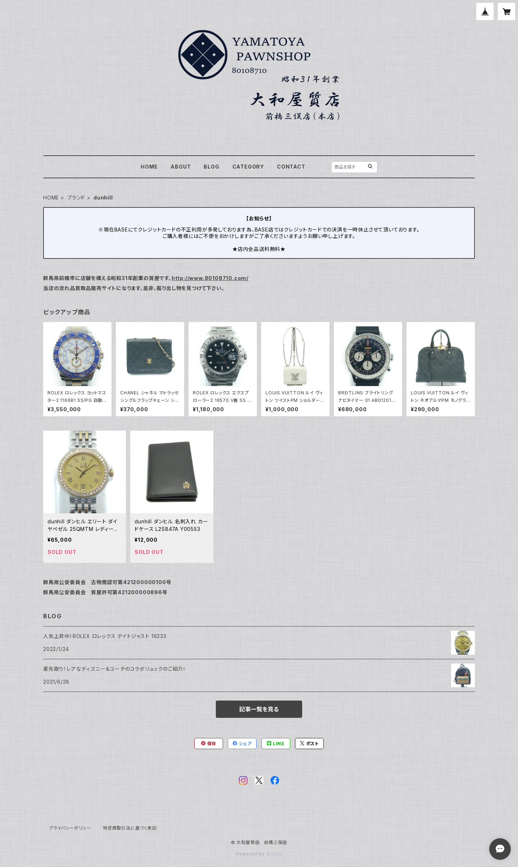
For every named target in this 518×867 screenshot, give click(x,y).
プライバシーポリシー (70, 828)
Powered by (259, 854)
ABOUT (181, 167)
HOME (149, 167)
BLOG (211, 167)
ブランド (76, 197)
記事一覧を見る (259, 709)
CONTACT (291, 167)
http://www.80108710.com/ (210, 278)
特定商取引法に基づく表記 (130, 828)
